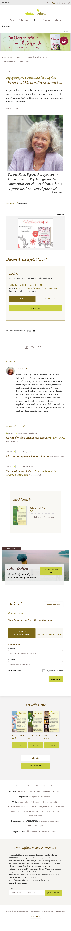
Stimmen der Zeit (57, 806)
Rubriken (6, 26)
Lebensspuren (45, 811)
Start (13, 20)
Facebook (33, 832)
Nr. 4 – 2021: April (20, 452)
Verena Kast (15, 108)
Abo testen (35, 308)
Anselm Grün (23, 791)
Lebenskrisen (17, 568)
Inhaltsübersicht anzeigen (43, 517)
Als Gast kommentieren (49, 634)
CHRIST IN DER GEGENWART (18, 806)
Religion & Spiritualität (49, 802)
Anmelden (31, 330)
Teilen (27, 347)
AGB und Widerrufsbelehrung (17, 911)
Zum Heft (19, 745)
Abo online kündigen (35, 825)
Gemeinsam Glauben (30, 811)
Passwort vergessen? (15, 670)
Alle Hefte (35, 758)
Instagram (45, 832)
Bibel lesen (57, 811)
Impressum (60, 911)
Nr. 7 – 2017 (44, 57)
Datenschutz (35, 911)
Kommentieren (53, 604)
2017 (36, 57)
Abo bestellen (35, 765)
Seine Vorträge (35, 791)
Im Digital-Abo (49, 299)
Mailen (40, 347)
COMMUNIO (15, 811)
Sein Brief (46, 791)
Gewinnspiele (46, 796)
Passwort (12, 659)
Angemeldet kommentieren (22, 633)
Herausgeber (56, 791)
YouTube (54, 832)
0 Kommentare (22, 203)
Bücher (47, 20)
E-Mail (11, 648)
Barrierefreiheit (48, 911)
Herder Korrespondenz (40, 806)
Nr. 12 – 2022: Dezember (24, 433)
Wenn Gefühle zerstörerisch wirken (15, 61)
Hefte (36, 20)
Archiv (30, 57)
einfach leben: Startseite (11, 57)
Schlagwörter (34, 796)
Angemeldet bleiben (54, 670)
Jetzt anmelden (53, 892)
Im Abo (22, 299)
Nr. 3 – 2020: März (21, 466)
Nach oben (35, 916)
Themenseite (12, 548)
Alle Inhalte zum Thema (51, 570)
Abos (57, 20)
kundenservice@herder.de (49, 821)
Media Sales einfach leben (29, 802)
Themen (24, 20)
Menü (7, 3)
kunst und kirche (35, 815)
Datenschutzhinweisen (18, 883)
